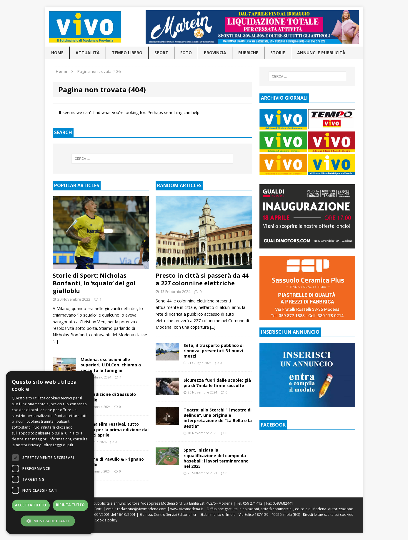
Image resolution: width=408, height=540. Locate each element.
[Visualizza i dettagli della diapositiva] (252, 27)
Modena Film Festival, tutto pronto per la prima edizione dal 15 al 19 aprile (115, 429)
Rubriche (248, 52)
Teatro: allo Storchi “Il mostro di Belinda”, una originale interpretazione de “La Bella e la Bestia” (218, 418)
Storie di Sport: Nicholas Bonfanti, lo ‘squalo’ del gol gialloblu (94, 283)
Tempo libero (127, 52)
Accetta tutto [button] (30, 505)
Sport (161, 52)
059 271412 (252, 503)
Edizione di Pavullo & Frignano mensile (112, 461)
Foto (186, 52)
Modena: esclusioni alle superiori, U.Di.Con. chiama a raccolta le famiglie (111, 365)
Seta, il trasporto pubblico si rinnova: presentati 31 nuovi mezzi (214, 351)
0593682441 (283, 503)
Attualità (88, 52)
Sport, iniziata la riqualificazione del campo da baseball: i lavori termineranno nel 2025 (216, 458)
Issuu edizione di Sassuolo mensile (108, 396)
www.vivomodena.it (186, 508)
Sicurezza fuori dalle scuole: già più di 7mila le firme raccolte (217, 382)
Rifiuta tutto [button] (70, 504)
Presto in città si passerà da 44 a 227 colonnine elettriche (202, 279)
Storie (277, 52)
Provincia (215, 52)
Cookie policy (106, 520)
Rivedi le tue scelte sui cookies (328, 514)
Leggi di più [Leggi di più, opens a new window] (63, 444)
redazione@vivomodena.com (141, 508)
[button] (50, 521)
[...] (55, 341)
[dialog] (50, 452)
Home (57, 52)
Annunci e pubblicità (321, 52)
